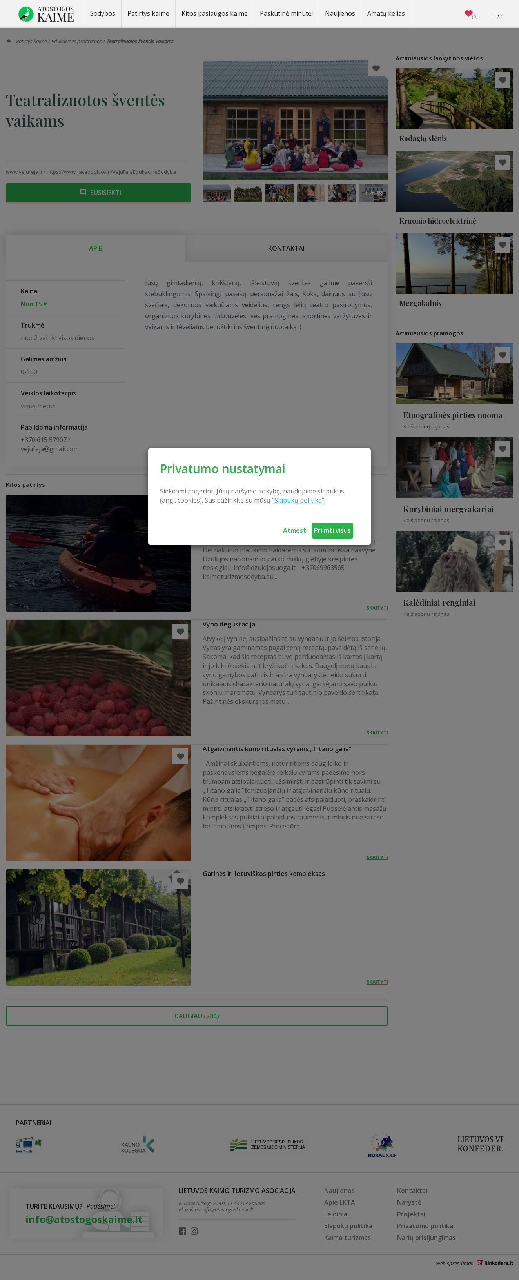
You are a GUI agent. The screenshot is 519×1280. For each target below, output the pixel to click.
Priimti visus (332, 530)
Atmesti (295, 530)
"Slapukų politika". (298, 500)
